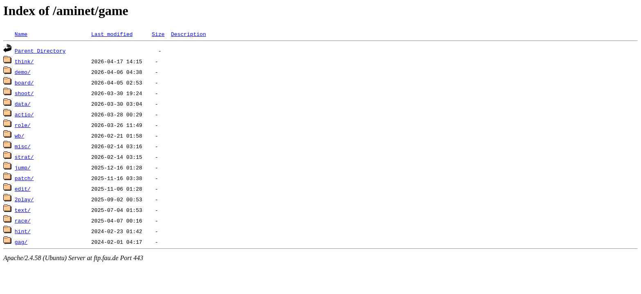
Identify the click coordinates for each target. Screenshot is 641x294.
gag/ (21, 241)
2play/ (24, 199)
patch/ (24, 178)
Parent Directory (40, 50)
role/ (23, 125)
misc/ (23, 146)
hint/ (23, 231)
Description (188, 34)
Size (158, 34)
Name (21, 34)
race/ (23, 220)
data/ (23, 103)
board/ (24, 82)
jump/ (23, 167)
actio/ (24, 114)
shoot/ (24, 93)
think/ (24, 61)
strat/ (24, 156)
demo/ (23, 72)
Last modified (111, 34)
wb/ (19, 135)
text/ (23, 210)
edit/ (23, 188)
